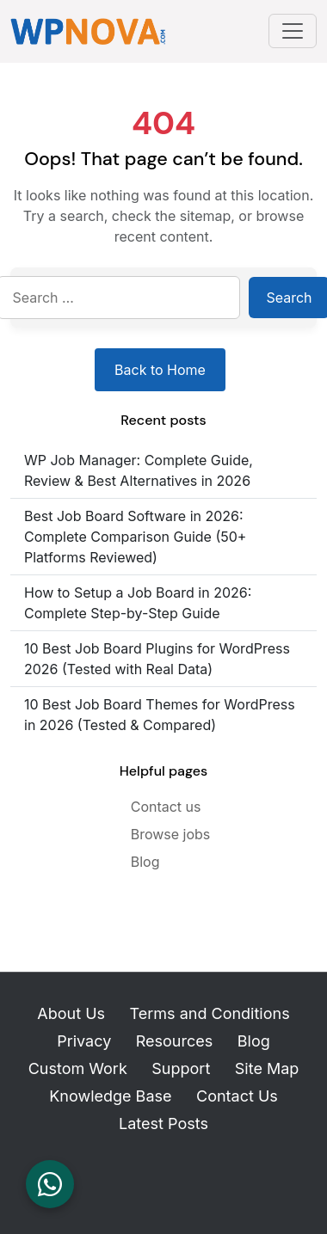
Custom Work (77, 1068)
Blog (145, 861)
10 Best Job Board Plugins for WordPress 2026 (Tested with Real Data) (157, 659)
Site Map (267, 1068)
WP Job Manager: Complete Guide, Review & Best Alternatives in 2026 (138, 470)
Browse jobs (171, 834)
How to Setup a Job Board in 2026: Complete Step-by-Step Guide (137, 603)
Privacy (84, 1041)
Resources (174, 1041)
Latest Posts (163, 1123)
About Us (71, 1013)
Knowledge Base (110, 1096)
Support (180, 1068)
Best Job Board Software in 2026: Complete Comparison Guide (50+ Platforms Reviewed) (135, 536)
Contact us (166, 806)
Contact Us (237, 1096)
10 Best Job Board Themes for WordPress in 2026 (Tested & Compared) (159, 715)
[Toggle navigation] (292, 31)
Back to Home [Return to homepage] (160, 369)
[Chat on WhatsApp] (50, 1184)
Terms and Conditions (210, 1013)
